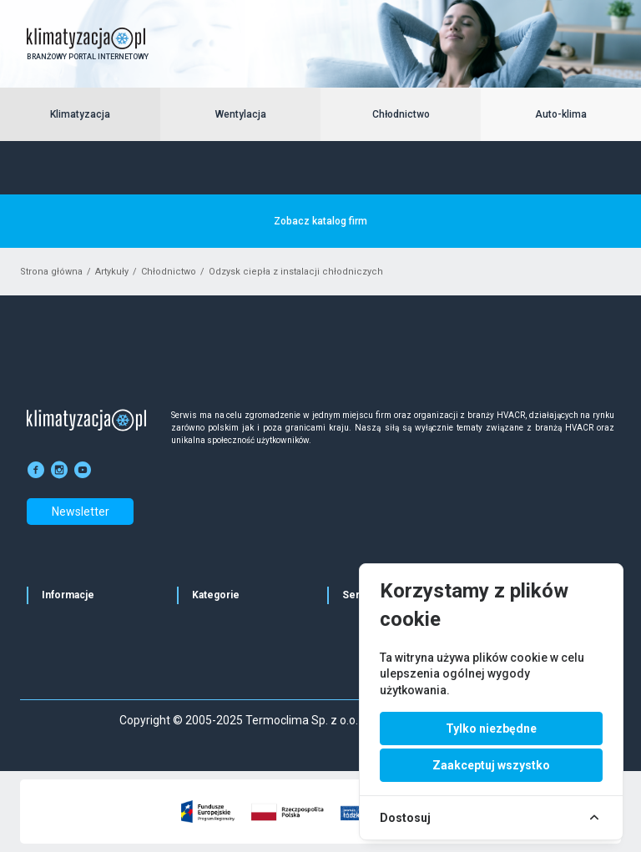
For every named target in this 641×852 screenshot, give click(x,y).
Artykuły (112, 271)
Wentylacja (240, 114)
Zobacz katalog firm (320, 221)
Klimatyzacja (80, 114)
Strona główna (51, 271)
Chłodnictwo (401, 114)
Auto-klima (561, 114)
